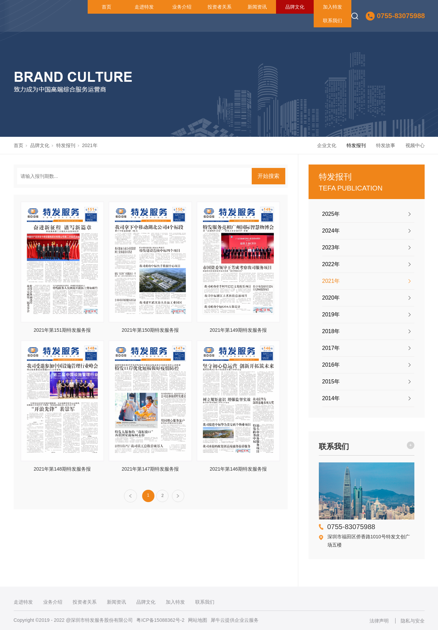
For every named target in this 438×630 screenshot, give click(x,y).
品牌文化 (294, 7)
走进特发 (144, 7)
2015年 (331, 381)
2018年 (331, 331)
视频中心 (415, 145)
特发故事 (385, 145)
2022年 (331, 264)
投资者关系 (219, 7)
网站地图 (197, 620)
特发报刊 (65, 145)
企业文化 (326, 145)
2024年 (331, 231)
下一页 (178, 496)
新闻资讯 (257, 7)
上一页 (130, 496)
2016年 (331, 365)
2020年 (331, 298)
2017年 (331, 348)
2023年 (331, 247)
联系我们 (332, 20)
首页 (106, 7)
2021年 (90, 145)
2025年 (331, 214)
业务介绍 (181, 7)
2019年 (331, 314)
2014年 (331, 398)
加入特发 (332, 7)
